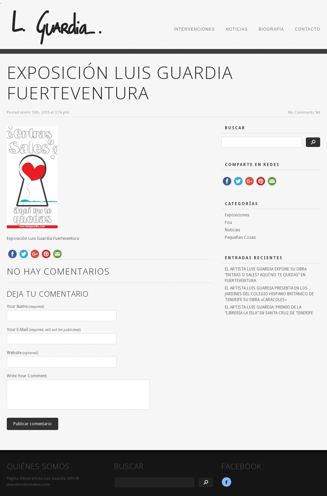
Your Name (25, 306)
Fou (228, 222)
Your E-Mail (44, 329)
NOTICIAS (237, 29)
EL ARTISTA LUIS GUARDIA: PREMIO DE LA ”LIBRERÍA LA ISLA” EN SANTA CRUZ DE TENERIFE (269, 310)
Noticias (232, 230)
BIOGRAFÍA (271, 29)
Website (22, 352)
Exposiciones (237, 215)
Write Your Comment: (27, 376)
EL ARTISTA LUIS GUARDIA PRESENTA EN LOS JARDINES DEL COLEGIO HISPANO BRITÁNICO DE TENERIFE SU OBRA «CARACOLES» (269, 294)
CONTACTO (307, 29)
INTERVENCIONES (194, 29)
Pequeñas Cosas (240, 237)
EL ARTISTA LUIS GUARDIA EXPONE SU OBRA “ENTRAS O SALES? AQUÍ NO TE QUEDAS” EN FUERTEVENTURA (266, 275)
